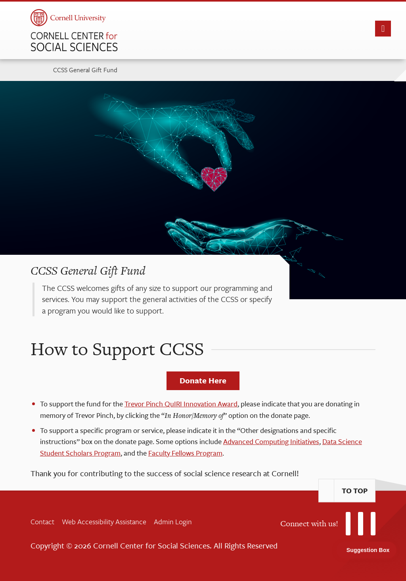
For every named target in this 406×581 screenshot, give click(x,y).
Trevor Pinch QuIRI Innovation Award (180, 403)
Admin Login (173, 521)
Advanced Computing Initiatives (271, 441)
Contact (42, 521)
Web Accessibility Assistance (104, 521)
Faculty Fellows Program (185, 453)
